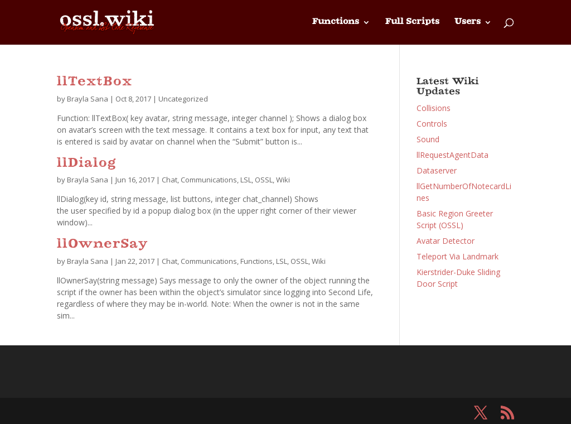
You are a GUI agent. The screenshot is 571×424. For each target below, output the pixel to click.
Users (467, 22)
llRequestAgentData (452, 155)
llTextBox (94, 82)
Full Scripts (412, 22)
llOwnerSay (102, 244)
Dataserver (437, 170)
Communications (209, 180)
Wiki (283, 180)
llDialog (86, 163)
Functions (335, 22)
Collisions (434, 108)
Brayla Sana (87, 99)
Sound (428, 139)
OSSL (264, 180)
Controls (432, 123)
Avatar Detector (446, 240)
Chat (169, 180)
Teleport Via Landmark (458, 256)
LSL (245, 180)
